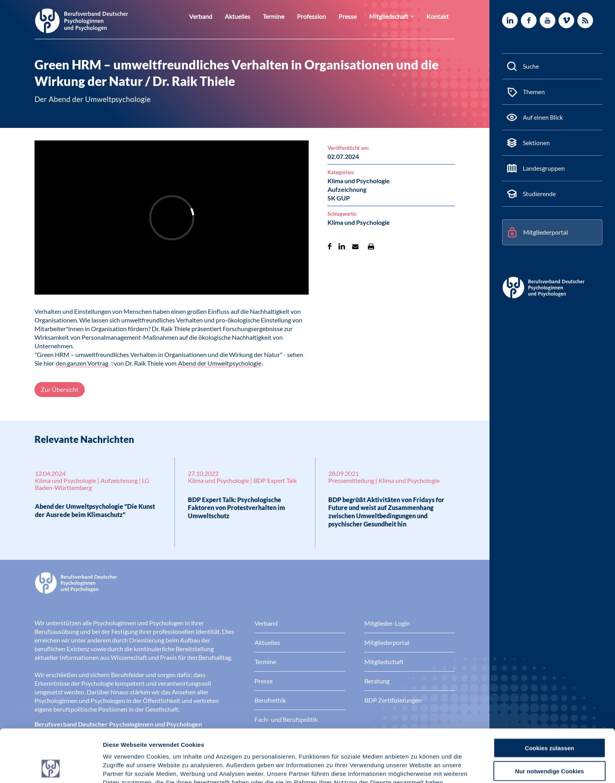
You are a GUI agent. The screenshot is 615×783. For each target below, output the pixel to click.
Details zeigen (417, 767)
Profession (322, 16)
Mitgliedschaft (393, 16)
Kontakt (439, 16)
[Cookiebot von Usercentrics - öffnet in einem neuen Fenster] (50, 768)
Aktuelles (252, 16)
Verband (218, 16)
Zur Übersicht (59, 389)
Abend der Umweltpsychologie (219, 363)
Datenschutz (161, 742)
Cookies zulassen (549, 698)
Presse (356, 16)
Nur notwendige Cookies (549, 721)
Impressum (119, 742)
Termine (286, 16)
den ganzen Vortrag (82, 363)
